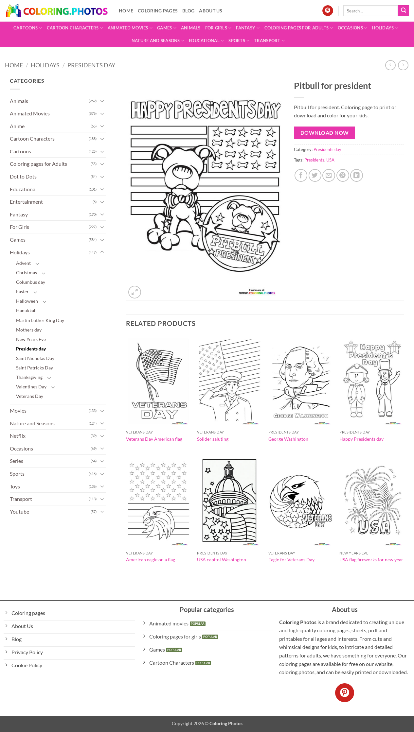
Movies (18, 410)
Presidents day (91, 65)
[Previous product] (403, 65)
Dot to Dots (23, 176)
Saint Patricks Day (34, 367)
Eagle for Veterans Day (291, 559)
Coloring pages (158, 10)
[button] (134, 292)
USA (330, 159)
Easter (22, 291)
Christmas (26, 272)
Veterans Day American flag (154, 439)
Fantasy (248, 28)
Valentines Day (31, 386)
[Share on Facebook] (301, 175)
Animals (191, 27)
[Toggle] (102, 101)
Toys (15, 486)
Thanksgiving (29, 377)
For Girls (218, 28)
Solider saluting (212, 439)
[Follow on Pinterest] (327, 10)
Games (166, 28)
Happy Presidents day (361, 439)
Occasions (353, 28)
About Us (210, 10)
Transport (269, 41)
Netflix (18, 436)
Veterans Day (29, 396)
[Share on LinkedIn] (356, 175)
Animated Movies (130, 28)
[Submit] (403, 10)
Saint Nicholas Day (35, 358)
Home (126, 10)
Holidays (385, 28)
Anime (17, 126)
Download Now (324, 133)
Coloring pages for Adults (298, 28)
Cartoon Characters (75, 28)
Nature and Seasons (158, 41)
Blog (188, 10)
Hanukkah (26, 310)
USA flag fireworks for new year (371, 559)
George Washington (288, 439)
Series (16, 461)
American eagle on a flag (150, 559)
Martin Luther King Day (40, 320)
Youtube (19, 511)
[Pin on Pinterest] (342, 175)
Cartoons (27, 28)
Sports (238, 41)
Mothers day (29, 329)
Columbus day (30, 282)
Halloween (27, 301)
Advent (23, 263)
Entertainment (26, 201)
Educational (206, 41)
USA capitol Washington (221, 559)
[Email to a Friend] (328, 175)
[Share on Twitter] (315, 175)
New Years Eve (31, 339)
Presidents (314, 159)
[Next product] (390, 65)
